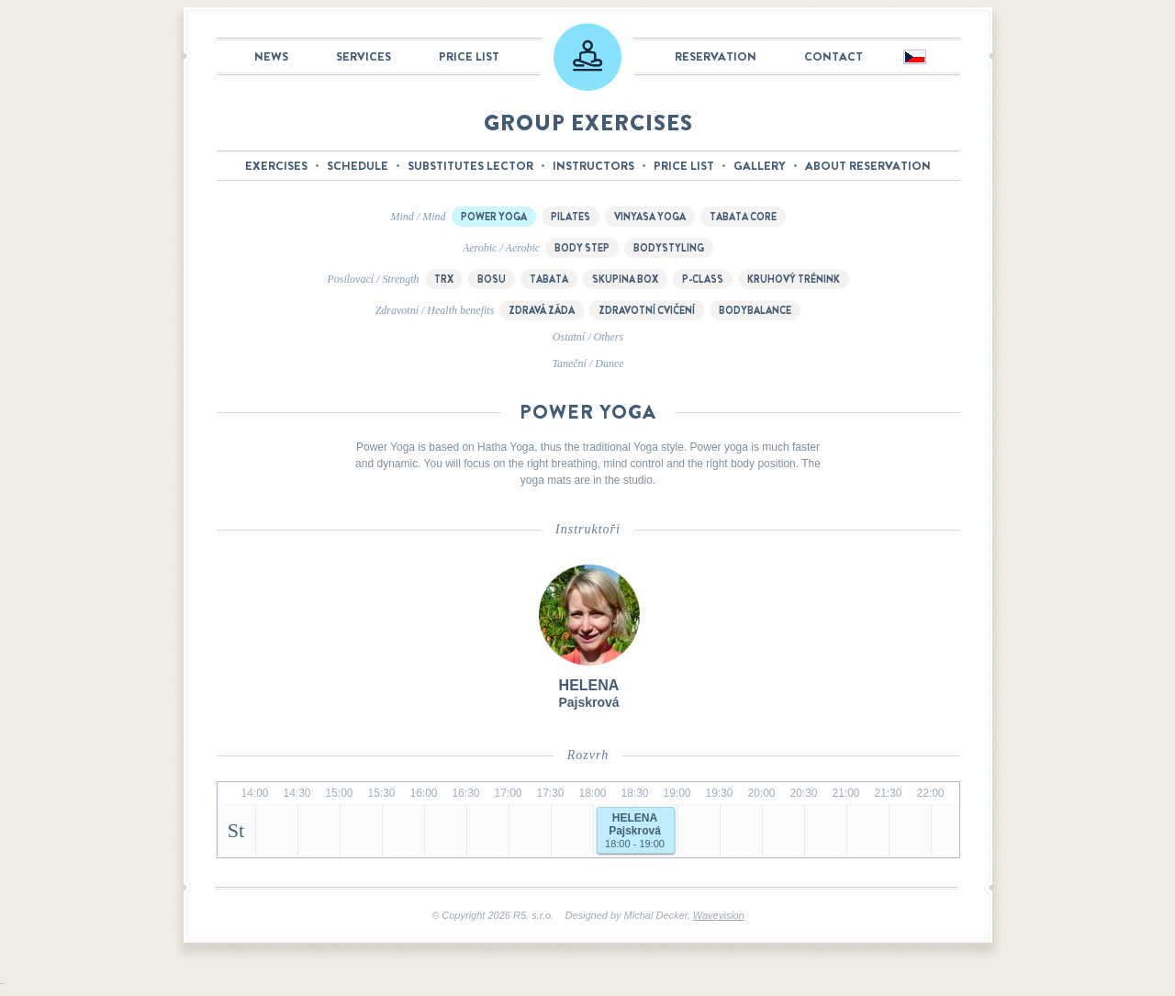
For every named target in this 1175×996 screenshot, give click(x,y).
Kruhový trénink (793, 279)
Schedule (357, 165)
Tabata (549, 279)
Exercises (276, 165)
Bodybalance (755, 310)
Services (363, 56)
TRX (443, 279)
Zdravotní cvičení (647, 310)
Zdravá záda (542, 310)
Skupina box (625, 279)
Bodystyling (668, 248)
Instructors (593, 165)
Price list (469, 56)
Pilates (570, 216)
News (271, 56)
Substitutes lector (470, 165)
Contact (833, 56)
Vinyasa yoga (650, 216)
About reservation (868, 165)
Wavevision (718, 915)
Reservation (715, 56)
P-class (702, 279)
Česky (913, 57)
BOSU (491, 279)
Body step (582, 248)
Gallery (759, 165)
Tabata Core (743, 216)
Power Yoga (494, 216)
